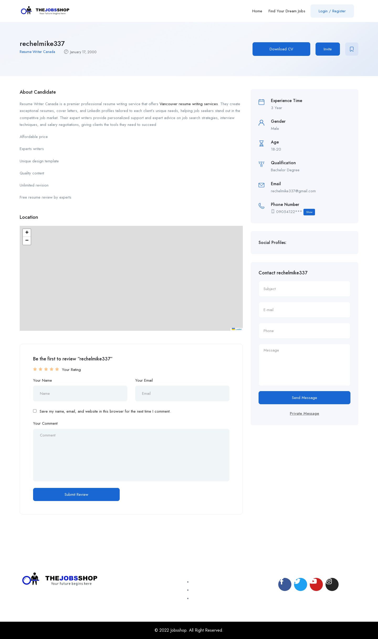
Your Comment (45, 423)
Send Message (304, 398)
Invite (328, 49)
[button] (27, 233)
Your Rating (71, 369)
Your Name (42, 380)
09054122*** (295, 212)
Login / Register (332, 11)
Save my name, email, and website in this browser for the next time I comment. (105, 411)
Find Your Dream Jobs (287, 11)
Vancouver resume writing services (189, 104)
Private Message (304, 413)
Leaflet (237, 329)
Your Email (144, 380)
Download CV (281, 49)
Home (257, 11)
